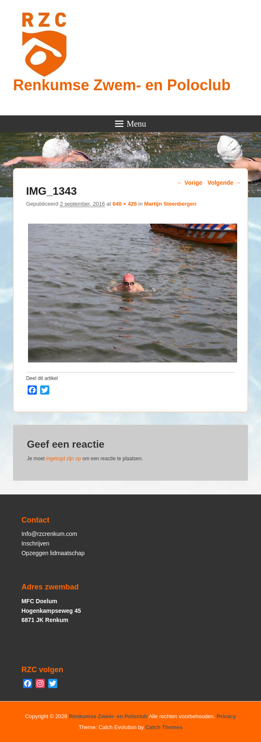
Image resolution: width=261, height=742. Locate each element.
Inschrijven (35, 543)
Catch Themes (163, 727)
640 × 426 (125, 204)
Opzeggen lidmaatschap (52, 553)
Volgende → (224, 182)
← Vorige (189, 182)
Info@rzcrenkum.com (49, 533)
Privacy (226, 716)
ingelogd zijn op (63, 459)
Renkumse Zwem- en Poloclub (121, 85)
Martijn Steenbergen (170, 204)
